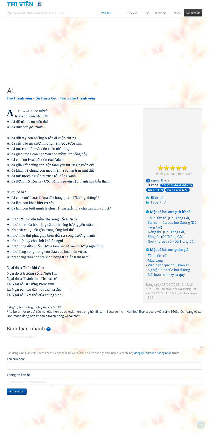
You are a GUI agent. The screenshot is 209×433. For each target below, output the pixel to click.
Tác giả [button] (132, 12)
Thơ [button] (146, 12)
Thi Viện (20, 4)
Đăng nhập (193, 12)
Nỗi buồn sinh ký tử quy (166, 274)
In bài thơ (158, 202)
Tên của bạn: (16, 359)
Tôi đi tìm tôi (157, 218)
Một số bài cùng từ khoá (168, 212)
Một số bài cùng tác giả (167, 250)
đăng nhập (165, 353)
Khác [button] (177, 12)
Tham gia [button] (161, 12)
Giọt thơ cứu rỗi (160, 241)
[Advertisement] (104, 48)
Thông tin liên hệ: (19, 375)
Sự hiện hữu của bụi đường (169, 222)
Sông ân (154, 236)
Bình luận (158, 197)
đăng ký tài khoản (145, 353)
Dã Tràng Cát (179, 218)
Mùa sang (155, 260)
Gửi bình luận (16, 391)
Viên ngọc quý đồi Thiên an (169, 265)
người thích (157, 180)
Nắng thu (155, 232)
